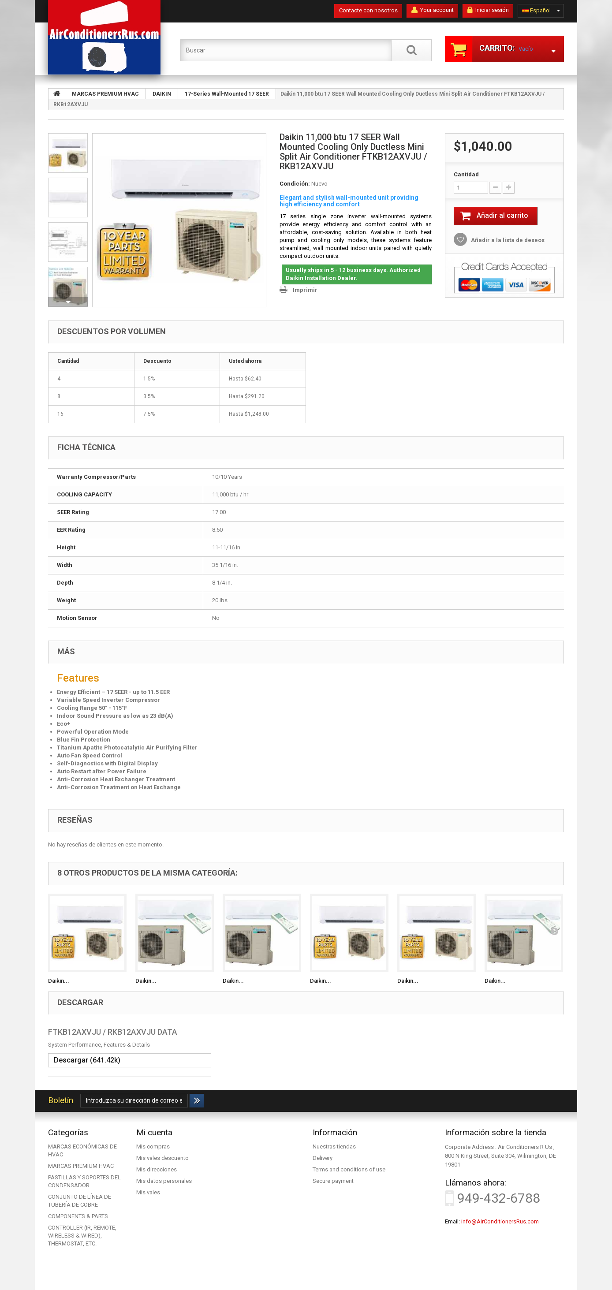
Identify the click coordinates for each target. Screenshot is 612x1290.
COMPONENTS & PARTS (78, 1216)
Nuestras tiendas (334, 1146)
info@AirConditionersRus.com (500, 1221)
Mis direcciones (156, 1169)
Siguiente (68, 302)
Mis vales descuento (162, 1158)
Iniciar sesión (488, 10)
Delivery (322, 1158)
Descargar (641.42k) (87, 1060)
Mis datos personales (164, 1181)
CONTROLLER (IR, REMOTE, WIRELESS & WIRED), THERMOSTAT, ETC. (82, 1235)
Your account (432, 10)
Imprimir (305, 290)
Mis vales (148, 1192)
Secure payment (333, 1181)
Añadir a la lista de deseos (507, 240)
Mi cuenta (154, 1132)
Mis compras (153, 1146)
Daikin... (58, 980)
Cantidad (466, 174)
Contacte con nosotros (368, 10)
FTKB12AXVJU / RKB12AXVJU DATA (112, 1031)
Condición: (295, 183)
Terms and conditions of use (349, 1169)
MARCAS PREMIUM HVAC (81, 1166)
